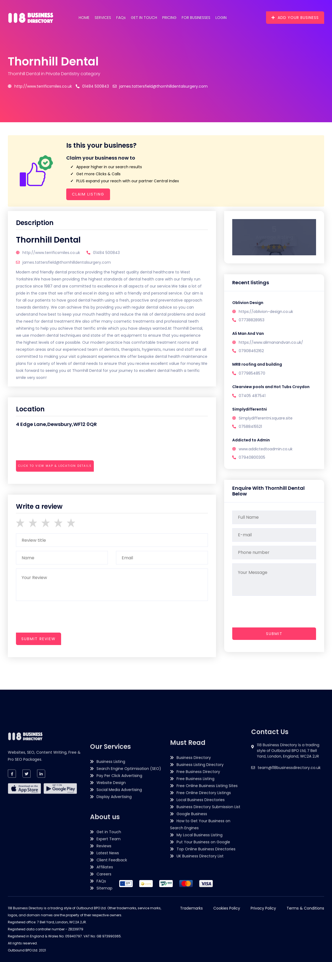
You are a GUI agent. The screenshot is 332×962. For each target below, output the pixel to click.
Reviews (104, 955)
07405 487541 (252, 395)
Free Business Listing (195, 868)
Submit (274, 633)
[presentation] (57, 481)
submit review (38, 639)
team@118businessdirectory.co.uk (289, 799)
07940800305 (252, 457)
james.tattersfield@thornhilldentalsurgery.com (160, 86)
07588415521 (250, 426)
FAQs (121, 17)
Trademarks (191, 908)
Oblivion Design (247, 302)
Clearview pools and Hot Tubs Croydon (271, 386)
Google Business (192, 903)
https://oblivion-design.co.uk (266, 311)
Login (221, 17)
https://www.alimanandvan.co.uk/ (271, 342)
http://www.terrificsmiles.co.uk (40, 86)
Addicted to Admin (251, 440)
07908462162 (251, 350)
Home (84, 17)
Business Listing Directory (200, 854)
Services (103, 17)
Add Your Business (295, 17)
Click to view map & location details (55, 466)
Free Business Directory (198, 861)
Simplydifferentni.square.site (266, 418)
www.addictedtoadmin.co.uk (266, 449)
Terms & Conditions (305, 908)
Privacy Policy (263, 908)
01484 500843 (92, 86)
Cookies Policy (226, 908)
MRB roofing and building (257, 364)
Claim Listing (88, 194)
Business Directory (194, 846)
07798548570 (252, 373)
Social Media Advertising (119, 899)
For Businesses (196, 17)
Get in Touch (144, 17)
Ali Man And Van (248, 333)
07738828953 (251, 320)
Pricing (169, 17)
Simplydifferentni (249, 409)
